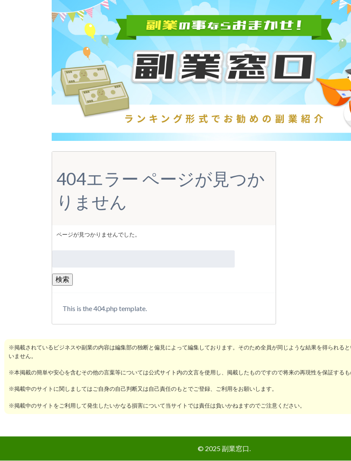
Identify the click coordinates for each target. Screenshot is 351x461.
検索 (62, 279)
